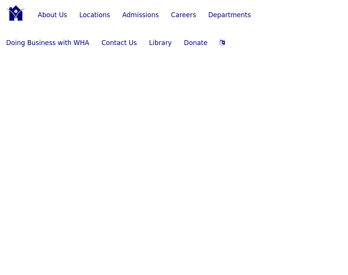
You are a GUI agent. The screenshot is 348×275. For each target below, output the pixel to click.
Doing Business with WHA (47, 43)
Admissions (140, 15)
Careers (183, 15)
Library (160, 43)
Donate (196, 43)
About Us (52, 15)
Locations (94, 15)
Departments (229, 15)
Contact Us (119, 43)
